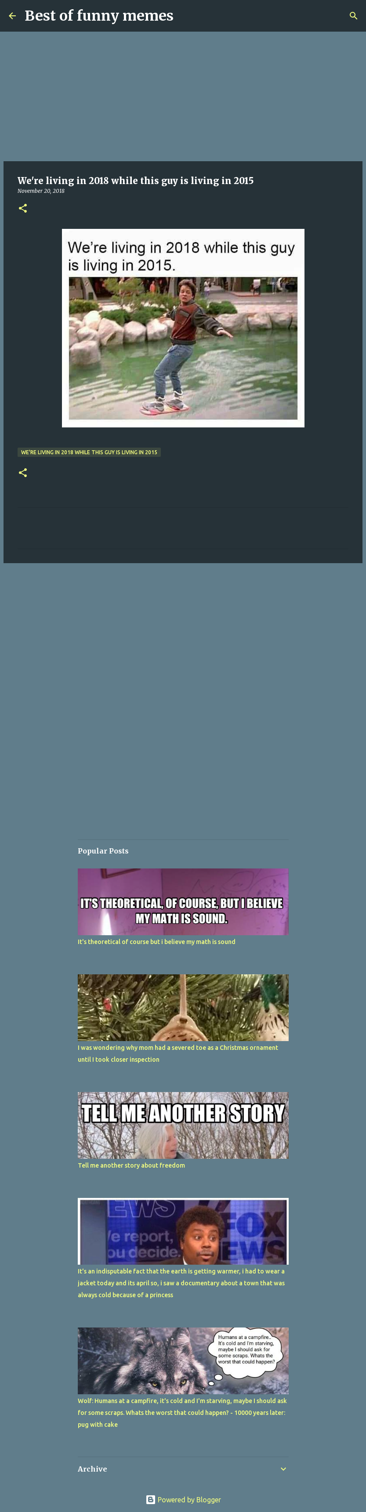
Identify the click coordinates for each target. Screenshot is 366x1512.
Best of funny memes (99, 16)
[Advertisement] (183, 96)
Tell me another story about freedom (131, 1165)
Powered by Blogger (183, 1500)
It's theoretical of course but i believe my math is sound (157, 941)
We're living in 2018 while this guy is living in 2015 (89, 452)
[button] (23, 209)
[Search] (353, 15)
